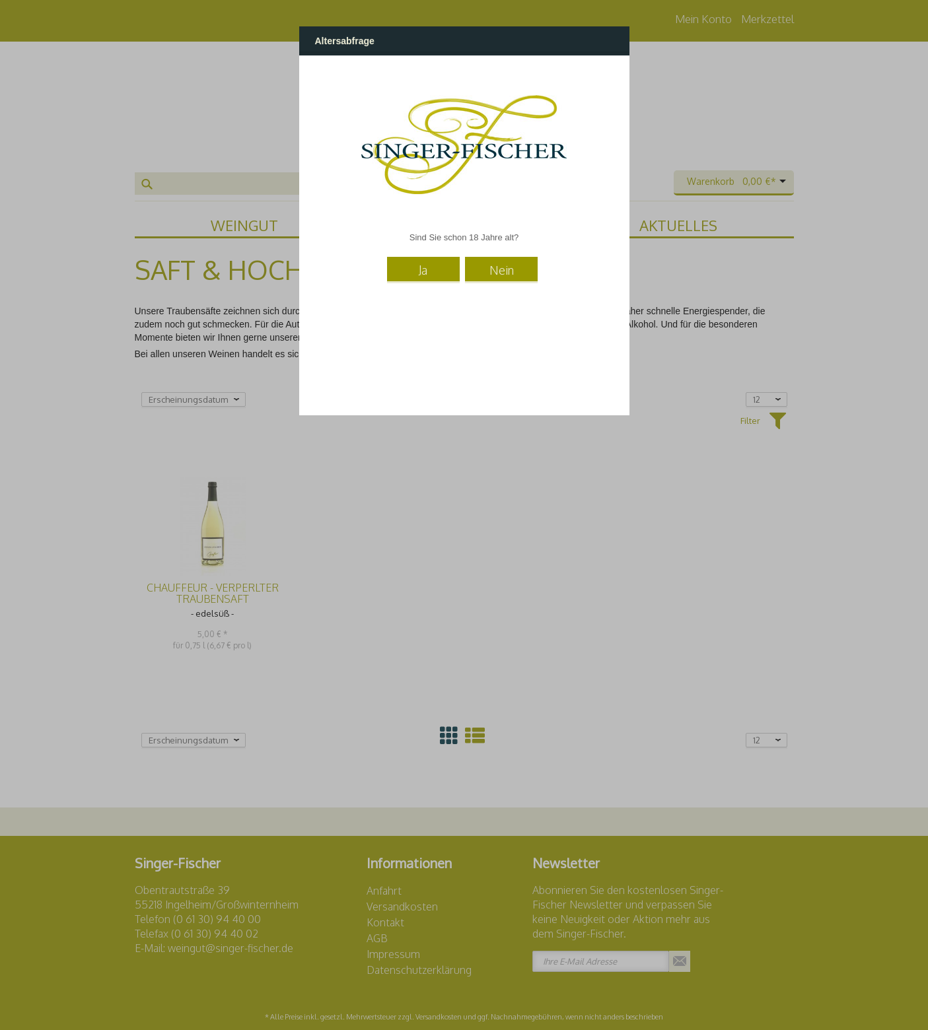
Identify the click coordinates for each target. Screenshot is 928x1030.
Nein (501, 270)
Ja (423, 270)
